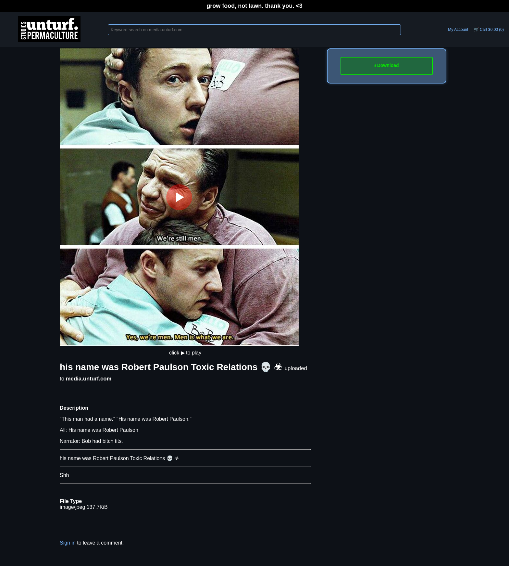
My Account (458, 29)
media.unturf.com (89, 379)
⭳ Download (386, 65)
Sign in (68, 543)
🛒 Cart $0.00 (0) (489, 29)
